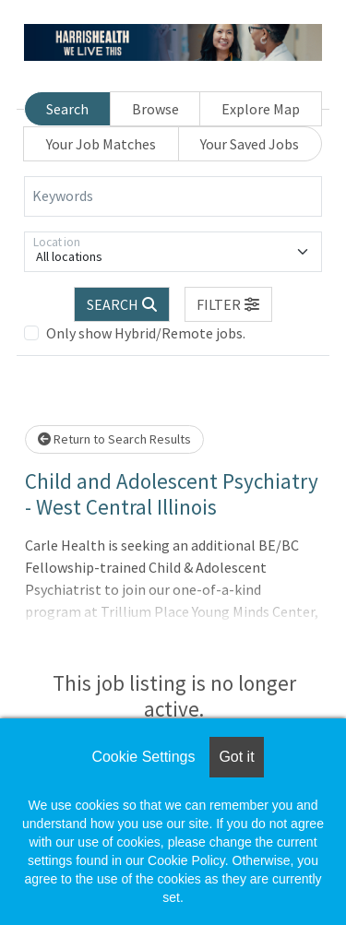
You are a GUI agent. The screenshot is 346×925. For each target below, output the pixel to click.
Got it (236, 757)
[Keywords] (173, 196)
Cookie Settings (143, 757)
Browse (155, 109)
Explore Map (260, 109)
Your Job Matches (101, 144)
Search (67, 109)
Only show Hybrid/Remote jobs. (145, 333)
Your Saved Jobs (249, 144)
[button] (229, 304)
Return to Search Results (114, 439)
